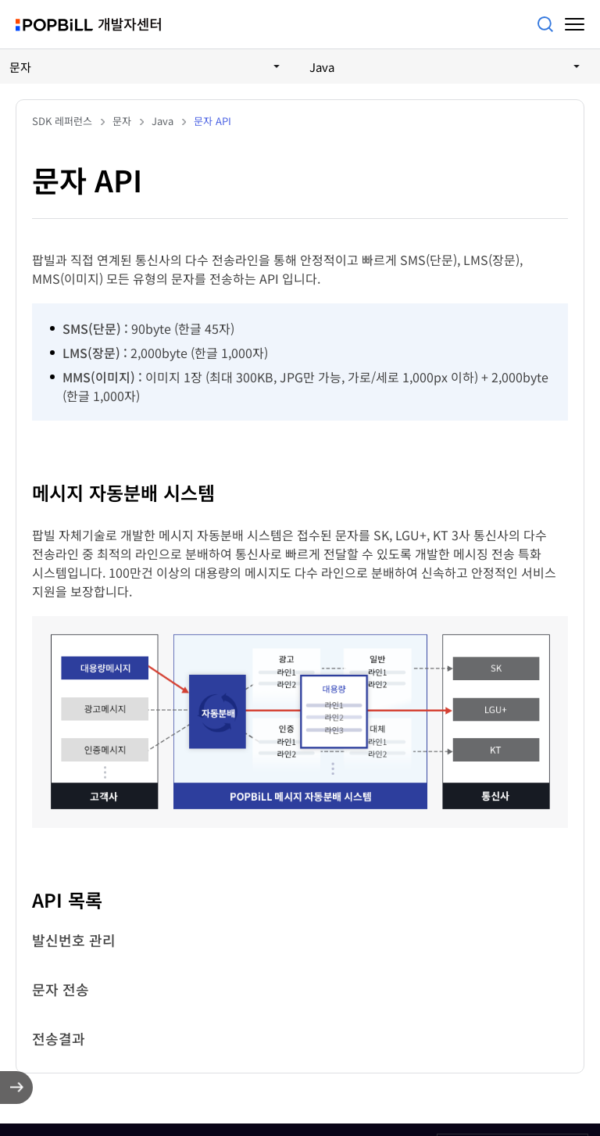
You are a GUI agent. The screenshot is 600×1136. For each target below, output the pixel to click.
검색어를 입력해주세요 (545, 24)
